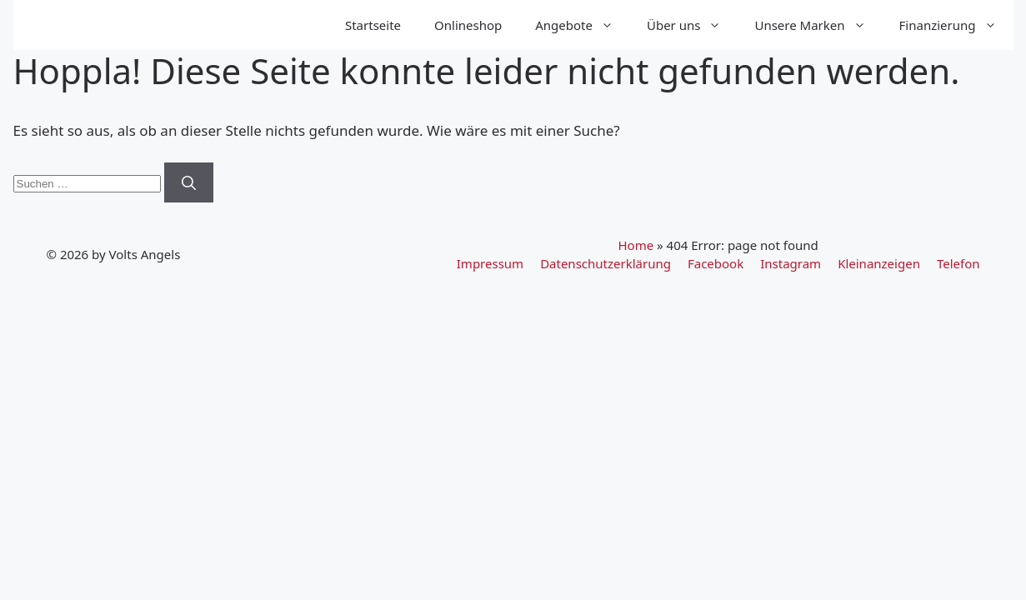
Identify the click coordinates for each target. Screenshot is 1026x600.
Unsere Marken (818, 25)
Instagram (790, 263)
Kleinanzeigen (879, 263)
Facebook (715, 263)
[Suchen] (188, 182)
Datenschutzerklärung (605, 263)
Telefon (958, 263)
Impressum (490, 263)
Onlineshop (468, 25)
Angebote (582, 25)
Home (635, 245)
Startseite (373, 25)
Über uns (692, 25)
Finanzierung (956, 25)
